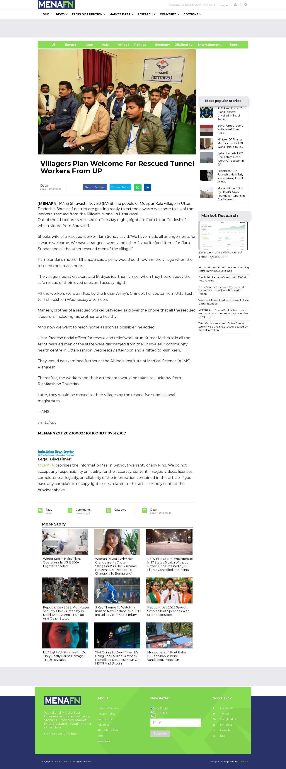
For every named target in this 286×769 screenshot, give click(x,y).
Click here (71, 734)
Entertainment (203, 44)
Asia (105, 44)
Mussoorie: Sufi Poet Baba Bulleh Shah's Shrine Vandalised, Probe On (166, 656)
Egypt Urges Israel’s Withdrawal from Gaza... (230, 129)
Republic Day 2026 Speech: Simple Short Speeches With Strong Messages (168, 611)
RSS (219, 735)
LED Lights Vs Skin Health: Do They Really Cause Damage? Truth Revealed (64, 656)
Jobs (100, 735)
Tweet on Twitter (120, 187)
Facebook (223, 708)
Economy (163, 44)
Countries (168, 14)
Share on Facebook (95, 187)
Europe (70, 44)
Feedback (103, 741)
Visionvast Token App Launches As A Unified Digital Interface (224, 302)
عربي (225, 5)
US (49, 44)
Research (145, 14)
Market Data (120, 14)
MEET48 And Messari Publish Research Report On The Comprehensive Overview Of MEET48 (223, 313)
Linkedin (222, 730)
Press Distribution (87, 14)
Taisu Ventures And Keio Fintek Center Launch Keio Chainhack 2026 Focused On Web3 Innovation (223, 326)
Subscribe (160, 733)
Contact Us (104, 719)
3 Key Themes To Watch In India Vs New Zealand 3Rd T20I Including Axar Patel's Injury (118, 611)
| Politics (139, 44)
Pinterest (222, 724)
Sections (191, 14)
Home (44, 14)
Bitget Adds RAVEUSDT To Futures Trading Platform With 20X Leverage (223, 269)
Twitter (221, 713)
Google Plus (224, 719)
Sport (232, 44)
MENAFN (48, 203)
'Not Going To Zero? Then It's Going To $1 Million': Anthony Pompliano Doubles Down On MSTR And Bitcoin (117, 658)
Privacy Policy (106, 713)
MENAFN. (67, 761)
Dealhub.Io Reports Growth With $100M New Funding (222, 279)
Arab (89, 44)
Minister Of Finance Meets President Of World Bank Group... (230, 143)
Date (44, 185)
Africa (122, 44)
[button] (235, 5)
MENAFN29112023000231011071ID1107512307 (82, 433)
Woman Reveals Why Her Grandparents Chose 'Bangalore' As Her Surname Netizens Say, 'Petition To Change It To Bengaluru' (116, 566)
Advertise (103, 724)
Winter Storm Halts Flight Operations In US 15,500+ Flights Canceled (62, 562)
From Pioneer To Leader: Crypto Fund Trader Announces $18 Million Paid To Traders (221, 290)
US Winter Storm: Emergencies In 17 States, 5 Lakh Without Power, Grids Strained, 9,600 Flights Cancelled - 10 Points (170, 564)
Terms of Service (108, 708)
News (60, 14)
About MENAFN (107, 730)
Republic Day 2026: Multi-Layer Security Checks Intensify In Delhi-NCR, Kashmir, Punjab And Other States (66, 613)
